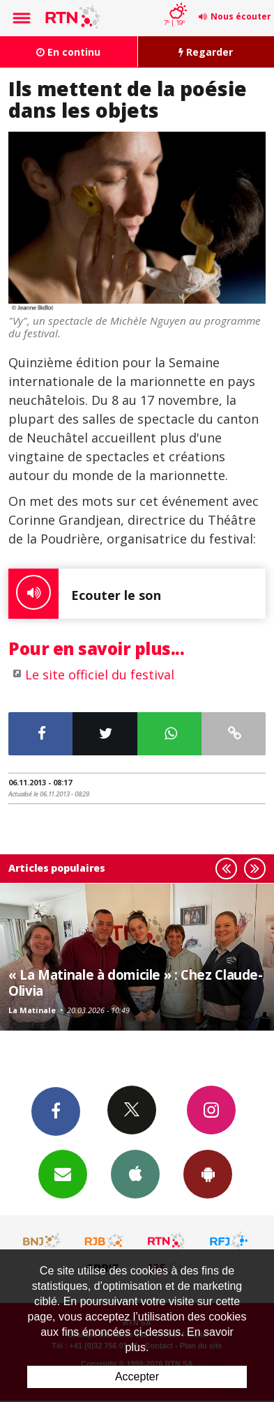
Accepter (137, 1376)
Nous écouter (241, 16)
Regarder (205, 52)
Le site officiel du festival (99, 674)
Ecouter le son (84, 594)
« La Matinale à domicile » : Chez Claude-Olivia (135, 982)
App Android (207, 1173)
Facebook (55, 1110)
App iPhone (135, 1173)
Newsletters (62, 1173)
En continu (68, 52)
